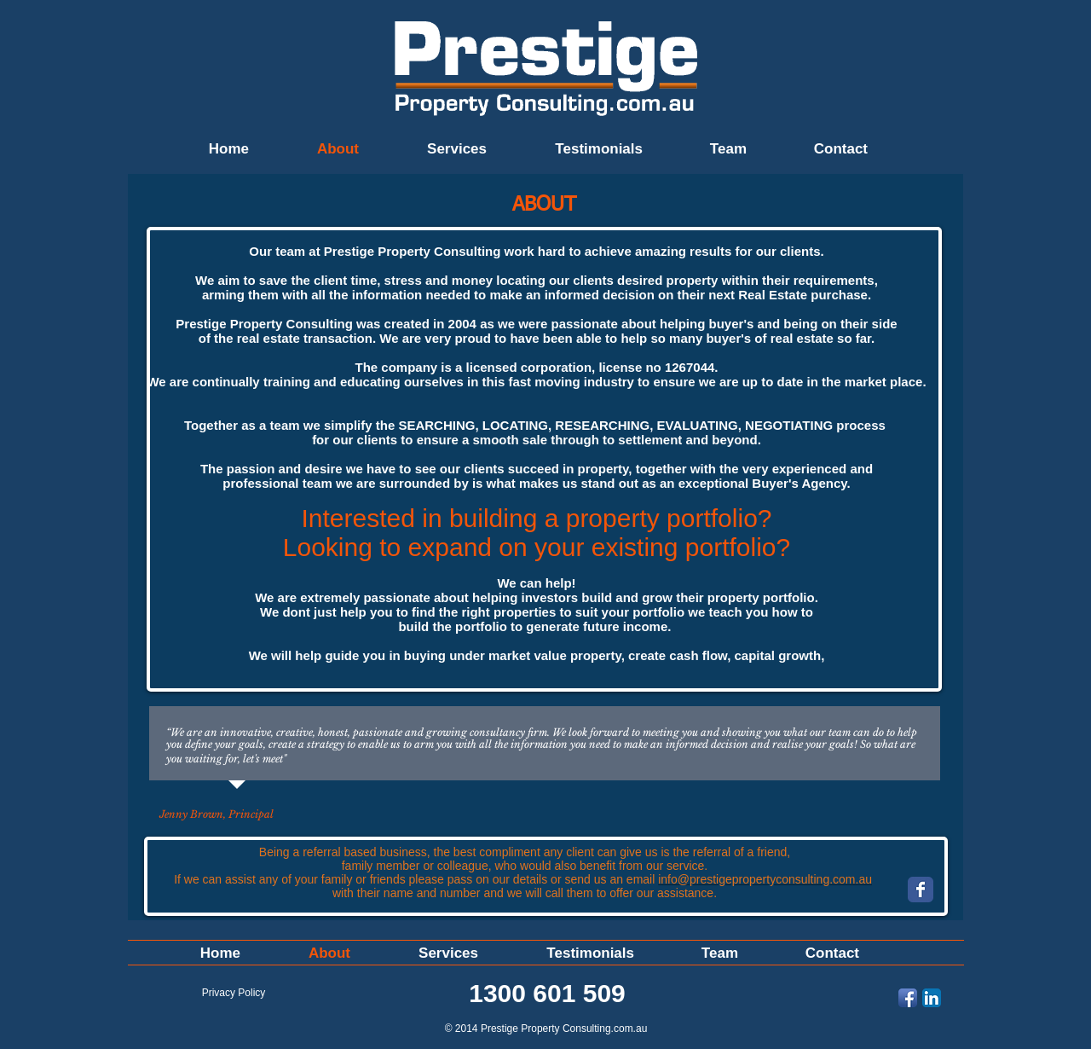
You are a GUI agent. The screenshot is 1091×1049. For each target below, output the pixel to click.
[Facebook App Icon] (907, 997)
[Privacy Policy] (233, 993)
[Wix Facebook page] (920, 889)
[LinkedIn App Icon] (931, 997)
